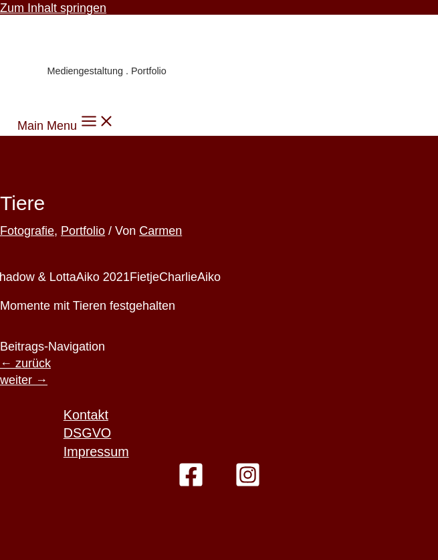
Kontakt (86, 414)
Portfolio (83, 231)
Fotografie (27, 231)
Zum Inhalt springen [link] (53, 8)
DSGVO (87, 433)
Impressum (96, 451)
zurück (25, 363)
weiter (23, 380)
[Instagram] (248, 483)
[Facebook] (191, 483)
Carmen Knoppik (100, 43)
